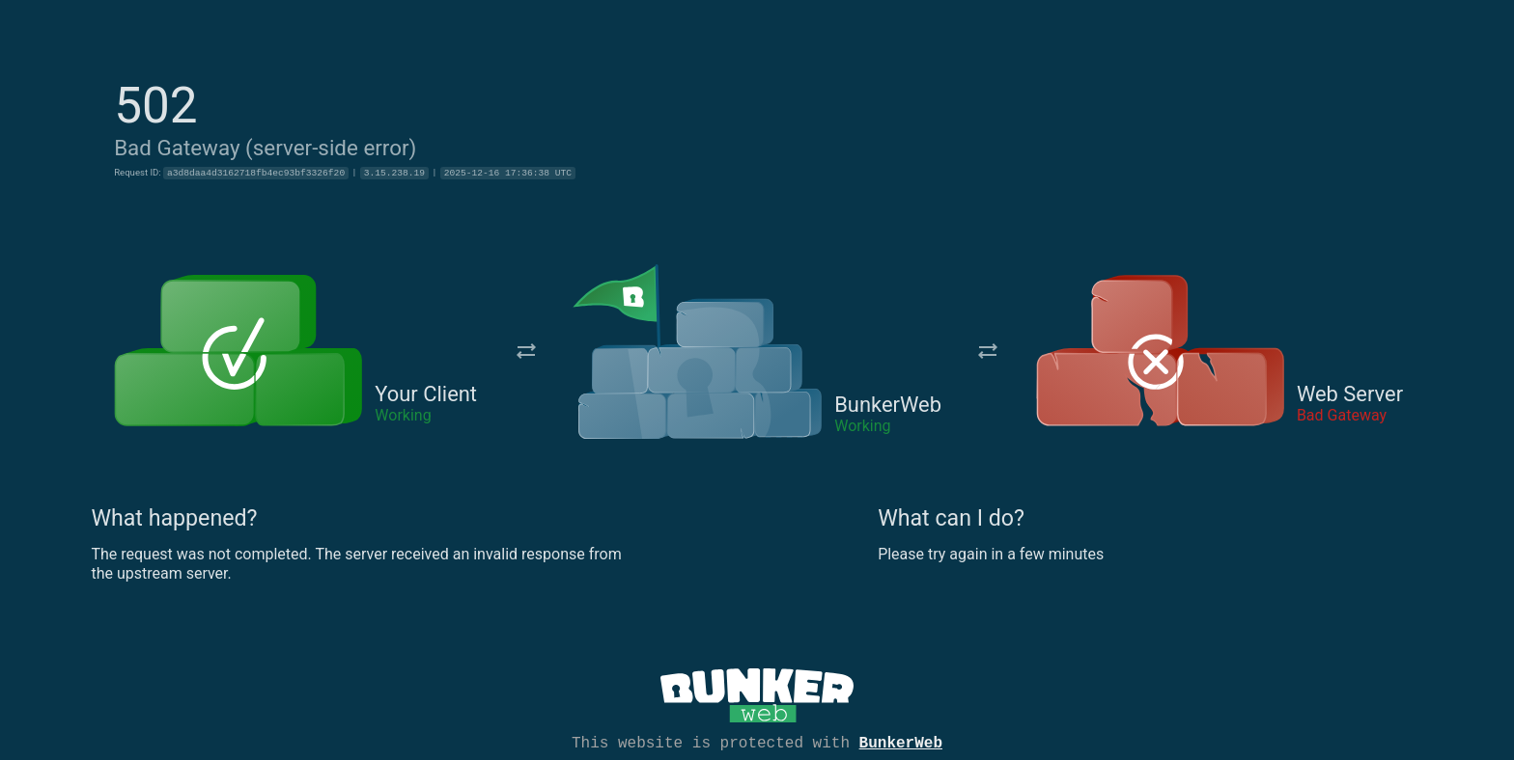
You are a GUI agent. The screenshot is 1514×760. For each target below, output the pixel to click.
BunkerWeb (900, 741)
